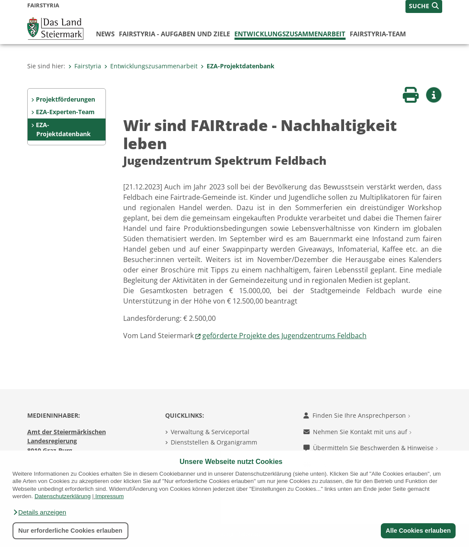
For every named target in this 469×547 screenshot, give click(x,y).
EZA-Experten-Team (65, 112)
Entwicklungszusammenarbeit (289, 33)
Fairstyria (84, 66)
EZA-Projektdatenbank (237, 66)
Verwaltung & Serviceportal (210, 432)
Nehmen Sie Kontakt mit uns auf (357, 432)
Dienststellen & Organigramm (214, 442)
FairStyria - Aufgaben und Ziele (174, 33)
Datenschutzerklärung (63, 496)
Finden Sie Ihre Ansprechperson (356, 415)
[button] (39, 512)
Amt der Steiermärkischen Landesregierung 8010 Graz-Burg (66, 441)
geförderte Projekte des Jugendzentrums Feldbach (284, 335)
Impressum (109, 496)
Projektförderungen (65, 99)
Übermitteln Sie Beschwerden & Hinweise (370, 448)
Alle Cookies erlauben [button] (418, 530)
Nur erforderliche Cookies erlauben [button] (70, 530)
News (105, 33)
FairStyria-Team (378, 33)
